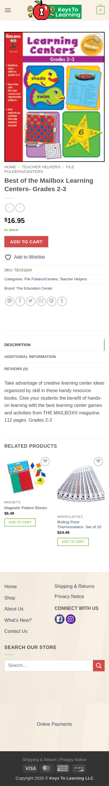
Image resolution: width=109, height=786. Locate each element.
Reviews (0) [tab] (16, 369)
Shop (9, 597)
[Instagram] (71, 619)
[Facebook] (60, 619)
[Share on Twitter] (30, 301)
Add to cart (26, 241)
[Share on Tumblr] (62, 301)
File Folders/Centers (39, 169)
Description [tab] (17, 345)
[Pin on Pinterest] (51, 301)
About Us (14, 608)
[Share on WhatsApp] (10, 301)
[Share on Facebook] (20, 301)
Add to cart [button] (20, 522)
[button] (7, 10)
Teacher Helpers (41, 167)
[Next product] (9, 207)
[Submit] (99, 665)
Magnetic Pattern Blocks (25, 508)
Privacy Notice (69, 596)
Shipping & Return (39, 759)
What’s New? (18, 620)
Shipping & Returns (75, 586)
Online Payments (54, 724)
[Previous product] (19, 207)
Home (10, 167)
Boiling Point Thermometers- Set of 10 (79, 524)
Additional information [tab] (30, 356)
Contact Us (15, 631)
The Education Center (34, 288)
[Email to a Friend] (41, 301)
